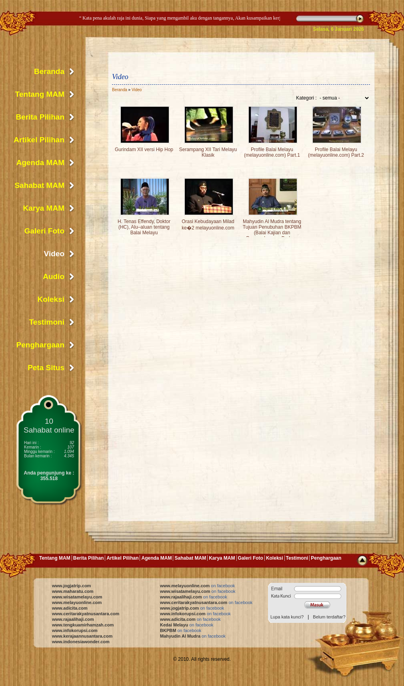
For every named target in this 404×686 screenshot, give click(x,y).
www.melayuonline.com (77, 602)
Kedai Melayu (186, 624)
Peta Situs (46, 367)
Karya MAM (43, 208)
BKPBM (180, 630)
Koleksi (50, 299)
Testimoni (46, 322)
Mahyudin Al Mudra (193, 636)
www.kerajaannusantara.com (82, 636)
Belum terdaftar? (329, 616)
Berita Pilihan (40, 117)
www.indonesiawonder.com (81, 641)
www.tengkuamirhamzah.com (83, 624)
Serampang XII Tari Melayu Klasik (208, 152)
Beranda (119, 90)
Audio (53, 276)
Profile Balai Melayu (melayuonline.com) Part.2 (336, 152)
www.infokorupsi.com (75, 630)
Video (137, 90)
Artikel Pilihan (39, 140)
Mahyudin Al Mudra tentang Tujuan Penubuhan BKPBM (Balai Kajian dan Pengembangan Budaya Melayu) (272, 233)
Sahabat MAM (39, 185)
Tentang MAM (39, 94)
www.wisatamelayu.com (77, 596)
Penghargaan (40, 345)
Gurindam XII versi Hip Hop (144, 149)
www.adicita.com (70, 608)
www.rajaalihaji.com (73, 619)
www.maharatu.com (73, 591)
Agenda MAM (40, 162)
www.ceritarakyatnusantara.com (85, 613)
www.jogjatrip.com (71, 585)
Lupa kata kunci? (287, 616)
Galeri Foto (44, 231)
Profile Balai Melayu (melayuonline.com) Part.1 (272, 152)
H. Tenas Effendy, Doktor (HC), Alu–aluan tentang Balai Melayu (144, 227)
